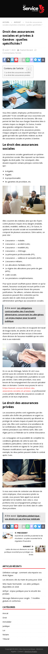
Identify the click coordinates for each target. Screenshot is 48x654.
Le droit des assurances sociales (18, 72)
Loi (4, 630)
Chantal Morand (26, 50)
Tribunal (6, 639)
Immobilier (7, 622)
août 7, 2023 (10, 50)
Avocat (5, 613)
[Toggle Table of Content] (28, 69)
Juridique (6, 626)
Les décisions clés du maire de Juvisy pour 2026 (22, 579)
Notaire (6, 634)
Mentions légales (31, 651)
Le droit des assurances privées (18, 75)
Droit (5, 617)
